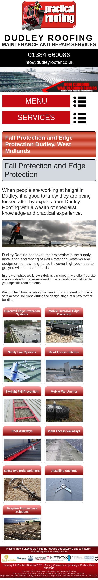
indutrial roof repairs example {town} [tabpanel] (49, 79)
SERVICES (36, 117)
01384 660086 (49, 54)
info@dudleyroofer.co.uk (49, 62)
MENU (36, 101)
